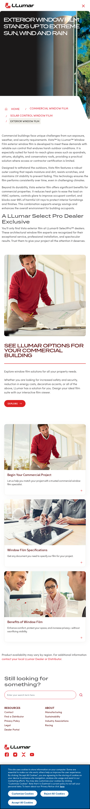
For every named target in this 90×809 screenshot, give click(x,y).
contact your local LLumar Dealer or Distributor (31, 659)
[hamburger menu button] (89, 5)
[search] (40, 695)
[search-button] (81, 695)
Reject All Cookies (54, 793)
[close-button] (83, 6)
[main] (45, 787)
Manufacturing (53, 712)
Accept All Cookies (22, 802)
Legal (7, 725)
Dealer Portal (11, 729)
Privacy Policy (12, 720)
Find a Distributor (14, 716)
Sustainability (52, 716)
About (49, 708)
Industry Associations (57, 720)
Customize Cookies (23, 793)
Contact (8, 712)
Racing (49, 725)
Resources (12, 708)
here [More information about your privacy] (62, 786)
